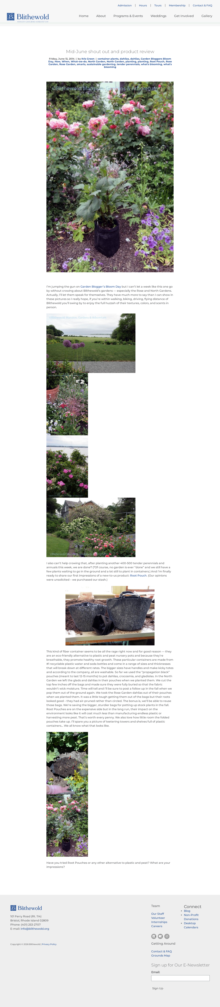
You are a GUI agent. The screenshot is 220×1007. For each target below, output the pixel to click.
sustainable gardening (101, 64)
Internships (159, 922)
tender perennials (128, 64)
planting (130, 61)
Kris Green (88, 58)
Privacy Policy (49, 944)
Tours (158, 5)
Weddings (158, 16)
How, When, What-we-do (71, 61)
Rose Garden (67, 64)
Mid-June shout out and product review (110, 51)
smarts (81, 64)
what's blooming (151, 64)
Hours (143, 5)
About (101, 16)
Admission (125, 5)
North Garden (96, 61)
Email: (155, 972)
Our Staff (157, 913)
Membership (177, 5)
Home (84, 16)
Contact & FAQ (202, 5)
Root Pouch (157, 61)
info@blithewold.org (35, 928)
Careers (156, 926)
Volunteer (158, 918)
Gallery (206, 16)
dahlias (124, 58)
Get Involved (184, 16)
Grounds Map (160, 955)
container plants (108, 58)
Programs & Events (128, 16)
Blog (187, 911)
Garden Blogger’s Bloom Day (100, 286)
